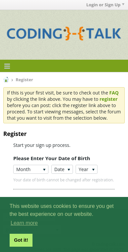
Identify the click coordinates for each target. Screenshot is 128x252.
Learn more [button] (24, 223)
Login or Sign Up (105, 5)
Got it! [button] (21, 240)
